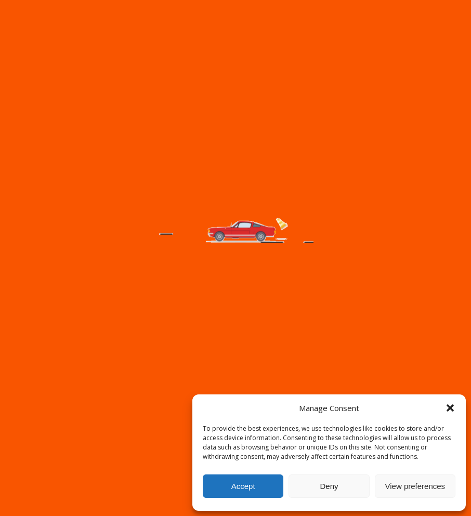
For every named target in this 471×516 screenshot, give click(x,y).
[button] (450, 408)
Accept (243, 486)
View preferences (415, 486)
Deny (329, 486)
